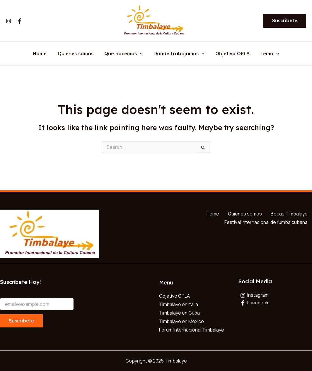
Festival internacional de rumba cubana (266, 222)
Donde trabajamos (178, 53)
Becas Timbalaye (289, 213)
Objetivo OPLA (230, 53)
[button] (284, 21)
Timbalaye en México (181, 321)
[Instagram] (8, 21)
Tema (266, 53)
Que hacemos (124, 53)
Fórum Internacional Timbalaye (191, 330)
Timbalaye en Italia (178, 304)
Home (44, 53)
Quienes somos (78, 53)
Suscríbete (21, 321)
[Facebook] (19, 21)
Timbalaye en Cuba (179, 313)
